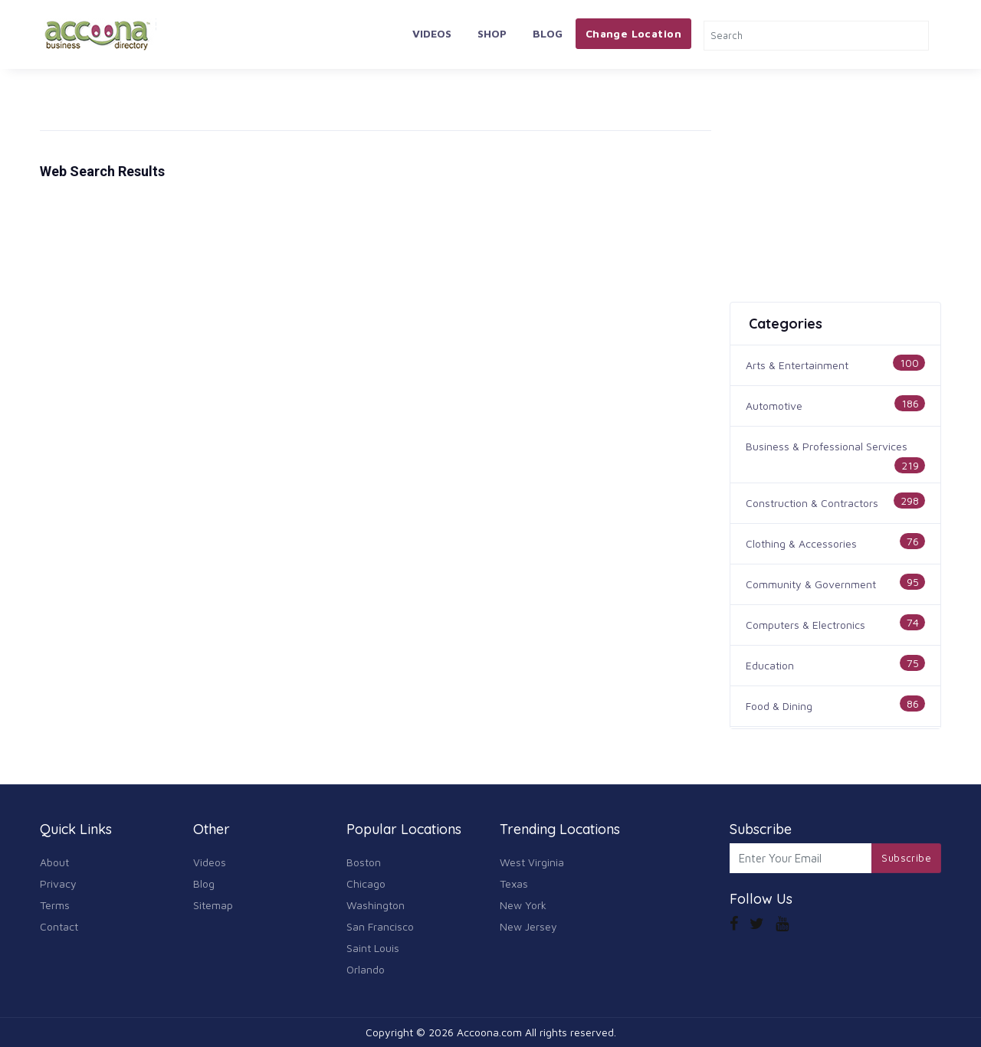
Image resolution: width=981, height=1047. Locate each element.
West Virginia (532, 862)
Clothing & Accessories (801, 543)
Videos (431, 33)
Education (770, 665)
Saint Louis (372, 947)
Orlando (365, 969)
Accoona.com (489, 1032)
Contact (59, 926)
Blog (548, 33)
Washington (375, 904)
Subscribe (906, 858)
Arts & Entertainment (797, 364)
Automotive (774, 405)
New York (523, 904)
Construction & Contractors (812, 502)
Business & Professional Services (826, 446)
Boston (363, 862)
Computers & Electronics (805, 624)
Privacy (58, 883)
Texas (514, 883)
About (54, 862)
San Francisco (380, 926)
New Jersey (528, 926)
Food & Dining (779, 705)
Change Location (633, 33)
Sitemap (213, 904)
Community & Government (811, 584)
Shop (492, 33)
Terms (55, 904)
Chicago (366, 883)
